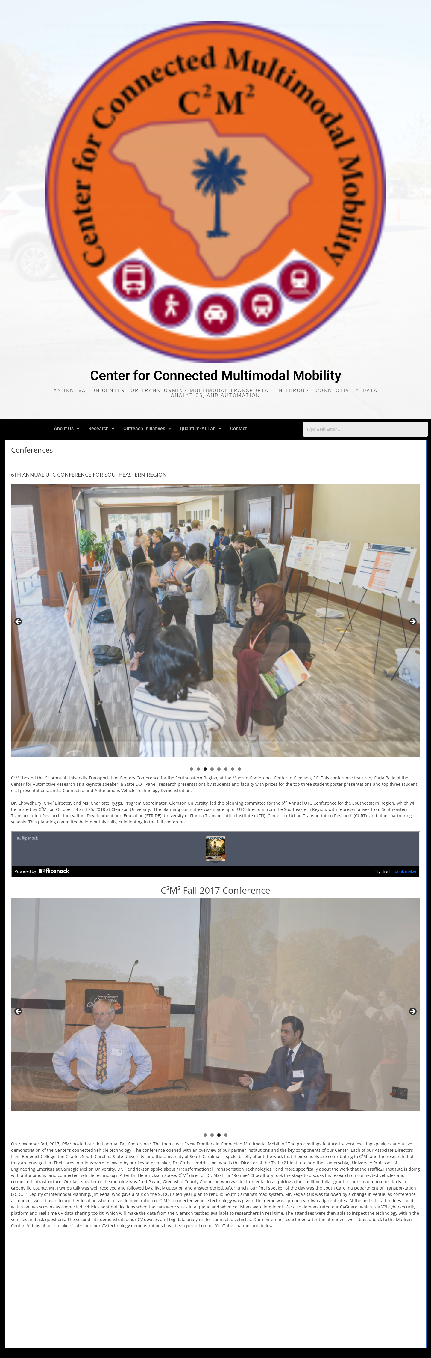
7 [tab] (232, 769)
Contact (238, 428)
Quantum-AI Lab (200, 428)
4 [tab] (212, 769)
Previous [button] (18, 622)
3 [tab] (205, 769)
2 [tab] (198, 769)
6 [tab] (225, 769)
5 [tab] (219, 769)
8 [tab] (239, 769)
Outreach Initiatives (147, 428)
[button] (66, 429)
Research (101, 428)
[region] (215, 623)
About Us (66, 428)
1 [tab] (191, 769)
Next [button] (412, 622)
